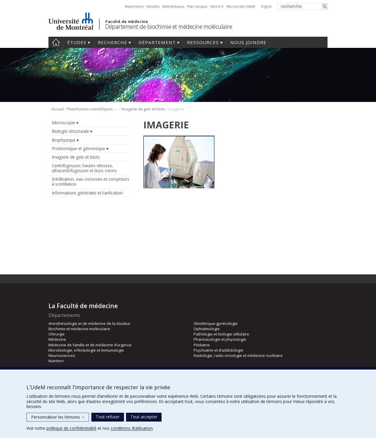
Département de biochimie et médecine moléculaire (168, 27)
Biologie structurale (70, 131)
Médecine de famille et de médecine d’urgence (90, 345)
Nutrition (56, 360)
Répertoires (134, 6)
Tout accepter (143, 416)
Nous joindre (248, 42)
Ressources (203, 42)
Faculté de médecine (126, 21)
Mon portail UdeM (240, 6)
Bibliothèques (173, 6)
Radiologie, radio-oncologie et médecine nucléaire (238, 355)
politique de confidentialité (71, 428)
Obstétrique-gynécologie (216, 323)
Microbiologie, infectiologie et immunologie (86, 350)
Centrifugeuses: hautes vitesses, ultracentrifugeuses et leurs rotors (84, 168)
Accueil (56, 42)
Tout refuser (108, 416)
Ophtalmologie (207, 328)
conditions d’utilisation (132, 428)
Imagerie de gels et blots (143, 109)
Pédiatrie (202, 345)
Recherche (112, 42)
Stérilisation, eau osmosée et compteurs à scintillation (90, 181)
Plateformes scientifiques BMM (92, 109)
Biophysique (63, 140)
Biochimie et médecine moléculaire (79, 328)
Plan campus (197, 6)
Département (157, 42)
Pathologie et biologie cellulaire (221, 334)
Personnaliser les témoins (57, 417)
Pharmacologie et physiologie (220, 339)
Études (76, 42)
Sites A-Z (217, 6)
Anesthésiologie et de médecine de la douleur (89, 323)
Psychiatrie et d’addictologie (218, 350)
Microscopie (63, 122)
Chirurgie (56, 334)
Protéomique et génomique (78, 148)
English (266, 6)
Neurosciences (61, 355)
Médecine (57, 339)
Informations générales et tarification (87, 193)
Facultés (153, 6)
